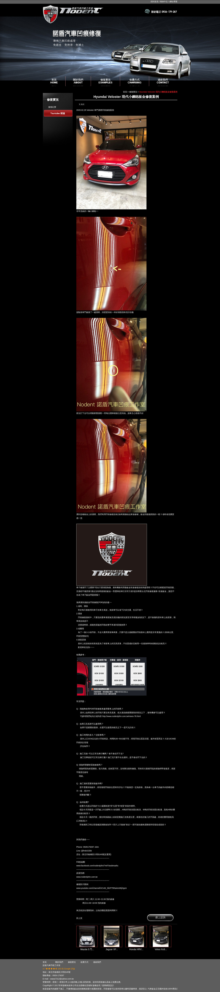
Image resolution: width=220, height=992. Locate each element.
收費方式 (134, 81)
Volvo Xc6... (161, 949)
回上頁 (79, 918)
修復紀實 (52, 107)
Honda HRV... (136, 949)
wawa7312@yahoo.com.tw (62, 979)
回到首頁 (154, 1)
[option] (110, 49)
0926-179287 (58, 975)
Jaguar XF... (112, 949)
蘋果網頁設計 (108, 985)
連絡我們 (163, 81)
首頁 (54, 81)
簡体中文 (164, 1)
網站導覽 (173, 1)
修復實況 (105, 81)
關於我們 (78, 81)
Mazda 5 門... (87, 949)
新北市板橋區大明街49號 (59, 972)
